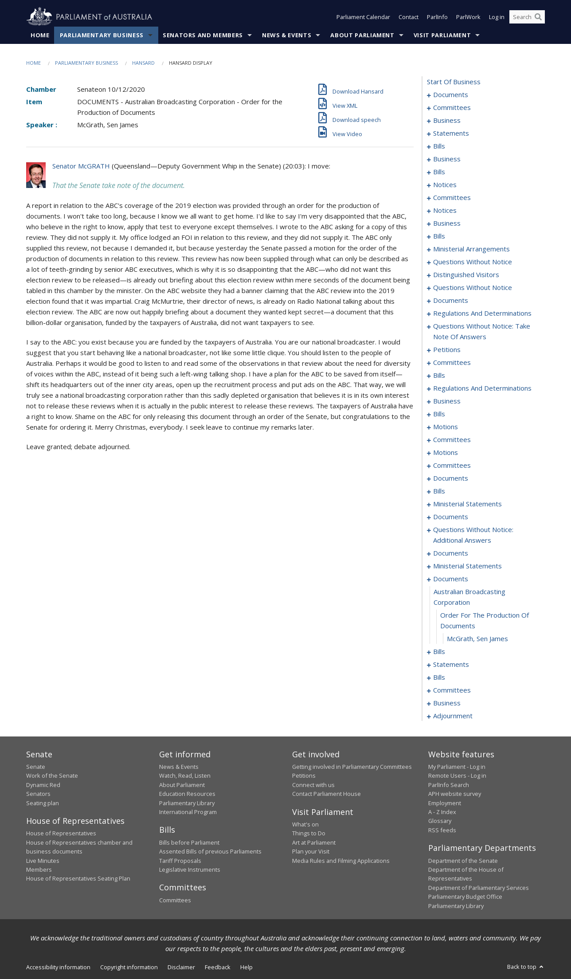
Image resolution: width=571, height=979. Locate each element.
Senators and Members (203, 35)
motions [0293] (445, 452)
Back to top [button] (526, 967)
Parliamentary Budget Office (465, 897)
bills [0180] (439, 375)
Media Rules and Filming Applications (341, 861)
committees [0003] (452, 107)
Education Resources (187, 794)
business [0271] (447, 400)
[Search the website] (527, 16)
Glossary (439, 821)
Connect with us (313, 785)
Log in (497, 17)
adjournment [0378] (453, 715)
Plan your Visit (310, 851)
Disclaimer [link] (181, 967)
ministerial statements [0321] (467, 503)
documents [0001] (450, 94)
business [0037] (447, 158)
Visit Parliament (442, 35)
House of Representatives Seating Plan (78, 878)
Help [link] (246, 967)
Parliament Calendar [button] (363, 17)
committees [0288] (452, 439)
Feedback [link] (218, 967)
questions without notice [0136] (472, 287)
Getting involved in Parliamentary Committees (352, 767)
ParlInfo (437, 17)
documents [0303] (450, 478)
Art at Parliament (314, 842)
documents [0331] (450, 552)
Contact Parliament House (326, 794)
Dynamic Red (43, 785)
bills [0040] (439, 171)
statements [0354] (451, 664)
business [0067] (447, 223)
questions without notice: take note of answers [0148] (481, 331)
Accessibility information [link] (58, 967)
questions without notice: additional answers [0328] (473, 534)
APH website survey (454, 794)
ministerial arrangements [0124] (471, 248)
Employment (444, 803)
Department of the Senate (463, 861)
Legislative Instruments (189, 869)
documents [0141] (450, 300)
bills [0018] (439, 145)
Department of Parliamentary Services (478, 888)
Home (40, 35)
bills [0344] (439, 651)
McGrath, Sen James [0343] (477, 638)
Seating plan (42, 803)
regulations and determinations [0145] (482, 313)
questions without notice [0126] (472, 261)
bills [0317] (439, 490)
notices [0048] (445, 184)
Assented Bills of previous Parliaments (210, 851)
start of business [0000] (454, 81)
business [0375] (447, 702)
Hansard (143, 62)
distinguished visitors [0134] (466, 274)
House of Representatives (61, 833)
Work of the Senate (52, 775)
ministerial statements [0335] (467, 565)
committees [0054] (452, 197)
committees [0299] (452, 465)
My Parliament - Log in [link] (456, 767)
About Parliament (362, 35)
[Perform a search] (538, 16)
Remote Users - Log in (457, 775)
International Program (188, 812)
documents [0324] (450, 516)
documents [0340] (450, 578)
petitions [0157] (447, 349)
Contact (408, 17)
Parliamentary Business (102, 35)
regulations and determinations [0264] (482, 388)
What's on (305, 824)
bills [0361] (439, 677)
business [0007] (447, 120)
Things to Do (308, 833)
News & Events (286, 35)
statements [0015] (451, 133)
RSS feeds (442, 830)
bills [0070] (439, 235)
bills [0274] (439, 413)
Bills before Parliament (189, 842)
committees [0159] (452, 362)
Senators (38, 794)
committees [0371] (452, 689)
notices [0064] (445, 210)
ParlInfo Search (448, 785)
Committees (175, 900)
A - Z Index (442, 812)
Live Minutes (42, 861)
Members (39, 869)
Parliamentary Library (187, 803)
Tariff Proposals (180, 861)
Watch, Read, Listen (185, 775)
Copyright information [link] (129, 967)
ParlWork (468, 17)
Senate (35, 767)
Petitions (304, 775)
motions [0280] (445, 426)
